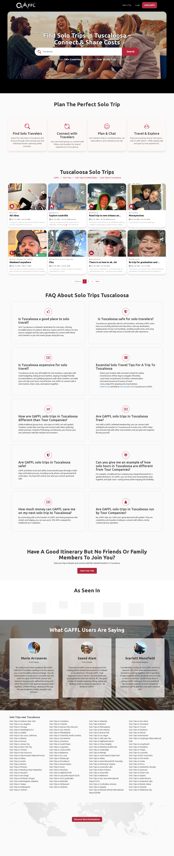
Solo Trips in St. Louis (58, 755)
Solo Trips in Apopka (97, 787)
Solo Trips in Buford (97, 724)
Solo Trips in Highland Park (60, 773)
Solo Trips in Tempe (137, 750)
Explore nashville (58, 215)
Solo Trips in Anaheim (58, 787)
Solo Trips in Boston (18, 764)
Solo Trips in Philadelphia (59, 733)
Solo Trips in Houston (18, 773)
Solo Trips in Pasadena (138, 747)
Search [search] (130, 51)
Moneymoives (136, 215)
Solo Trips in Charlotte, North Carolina (65, 735)
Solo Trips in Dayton (137, 775)
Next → (98, 281)
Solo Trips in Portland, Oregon (22, 778)
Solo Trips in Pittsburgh (59, 758)
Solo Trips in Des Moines (99, 730)
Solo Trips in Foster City (139, 773)
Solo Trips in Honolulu (58, 770)
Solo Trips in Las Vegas (98, 735)
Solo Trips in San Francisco (21, 753)
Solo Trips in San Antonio (59, 730)
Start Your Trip (87, 571)
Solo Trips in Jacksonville (60, 750)
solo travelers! (126, 387)
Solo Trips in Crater (137, 761)
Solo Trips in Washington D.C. (22, 730)
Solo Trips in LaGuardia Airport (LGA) (64, 775)
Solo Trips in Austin (18, 761)
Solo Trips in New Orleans (100, 770)
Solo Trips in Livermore (59, 741)
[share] (43, 192)
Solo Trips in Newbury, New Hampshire (26, 770)
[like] (43, 188)
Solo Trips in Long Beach (139, 744)
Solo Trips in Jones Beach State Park (104, 755)
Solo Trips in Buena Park (99, 733)
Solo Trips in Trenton (18, 750)
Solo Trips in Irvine (57, 767)
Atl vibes (14, 215)
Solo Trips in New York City (21, 747)
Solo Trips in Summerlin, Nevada (142, 767)
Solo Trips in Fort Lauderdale (61, 778)
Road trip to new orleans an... (105, 215)
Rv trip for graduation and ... (144, 262)
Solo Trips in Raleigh (97, 753)
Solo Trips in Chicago (18, 727)
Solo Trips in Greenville (98, 773)
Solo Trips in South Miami (59, 744)
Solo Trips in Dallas (18, 758)
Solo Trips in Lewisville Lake (101, 767)
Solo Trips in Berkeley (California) (103, 747)
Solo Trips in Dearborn (138, 730)
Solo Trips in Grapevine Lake (141, 781)
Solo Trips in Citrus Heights (100, 744)
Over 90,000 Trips (106, 59)
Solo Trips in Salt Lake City (100, 738)
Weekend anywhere (20, 262)
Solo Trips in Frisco (137, 764)
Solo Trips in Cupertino (59, 747)
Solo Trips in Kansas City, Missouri (63, 727)
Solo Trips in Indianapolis (20, 787)
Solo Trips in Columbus (59, 721)
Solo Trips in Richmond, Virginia (102, 764)
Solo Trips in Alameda (98, 721)
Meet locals (105, 387)
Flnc (51, 262)
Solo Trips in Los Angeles (20, 724)
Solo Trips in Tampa (18, 784)
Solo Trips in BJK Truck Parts (141, 755)
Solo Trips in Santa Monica (140, 778)
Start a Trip (126, 5)
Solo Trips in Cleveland (138, 724)
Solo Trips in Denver (18, 741)
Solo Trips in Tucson (137, 727)
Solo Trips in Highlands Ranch (101, 741)
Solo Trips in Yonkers (18, 790)
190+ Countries (72, 59)
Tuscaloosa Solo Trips (87, 172)
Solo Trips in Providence (59, 761)
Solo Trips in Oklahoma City (140, 790)
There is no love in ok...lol (103, 262)
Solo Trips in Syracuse (138, 770)
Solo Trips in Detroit (137, 733)
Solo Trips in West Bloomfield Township (106, 761)
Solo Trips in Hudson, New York (23, 721)
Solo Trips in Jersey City (20, 744)
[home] (25, 5)
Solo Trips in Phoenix (18, 767)
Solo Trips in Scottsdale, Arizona (102, 784)
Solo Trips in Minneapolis (99, 727)
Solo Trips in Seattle (18, 733)
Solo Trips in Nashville (58, 781)
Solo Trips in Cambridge (99, 750)
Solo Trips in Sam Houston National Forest (27, 755)
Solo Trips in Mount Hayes (60, 764)
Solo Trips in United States (86, 178)
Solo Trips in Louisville (138, 753)
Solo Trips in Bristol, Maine (140, 784)
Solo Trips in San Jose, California (23, 735)
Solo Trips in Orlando (58, 724)
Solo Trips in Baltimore (58, 753)
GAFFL (56, 178)
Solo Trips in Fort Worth (139, 758)
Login (137, 5)
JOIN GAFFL (149, 5)
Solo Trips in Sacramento (59, 738)
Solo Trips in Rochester (138, 735)
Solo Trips (67, 178)
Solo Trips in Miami (97, 758)
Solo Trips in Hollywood (59, 784)
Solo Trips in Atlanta (18, 738)
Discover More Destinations (87, 819)
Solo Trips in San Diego (19, 775)
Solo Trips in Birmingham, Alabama (24, 781)
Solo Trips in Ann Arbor (138, 721)
